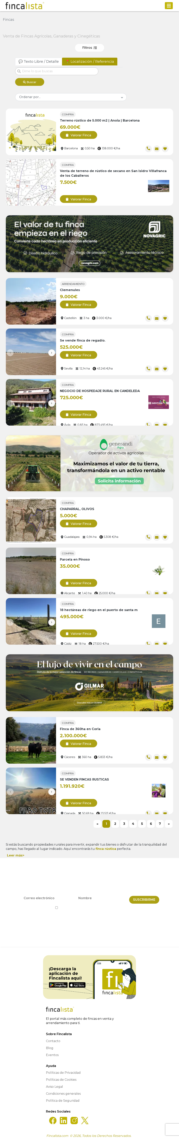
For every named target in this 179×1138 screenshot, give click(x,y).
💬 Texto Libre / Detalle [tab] (38, 61)
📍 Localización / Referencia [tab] (89, 61)
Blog (49, 1045)
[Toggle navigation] (169, 5)
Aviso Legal (54, 1084)
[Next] (169, 822)
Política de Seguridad (63, 1098)
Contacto (53, 1038)
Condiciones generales (63, 1091)
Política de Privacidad (107, 905)
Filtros (89, 48)
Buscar (29, 82)
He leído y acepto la (89, 905)
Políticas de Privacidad (63, 1070)
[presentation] (10, 182)
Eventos (52, 1052)
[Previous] (97, 822)
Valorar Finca (77, 134)
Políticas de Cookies (61, 1077)
